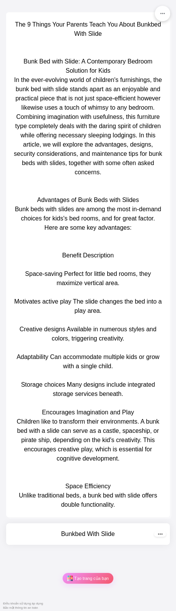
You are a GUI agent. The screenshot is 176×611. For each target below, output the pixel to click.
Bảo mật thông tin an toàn (20, 607)
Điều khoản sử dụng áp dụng (23, 603)
